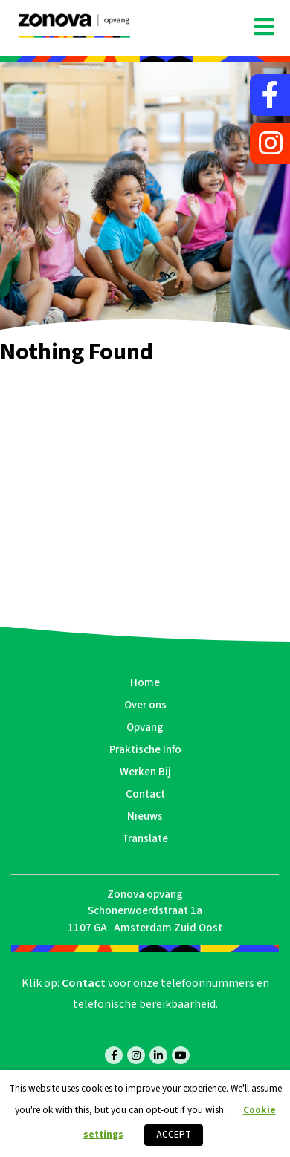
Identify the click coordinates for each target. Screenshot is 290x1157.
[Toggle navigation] (264, 27)
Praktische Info (145, 749)
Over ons (145, 705)
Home (145, 683)
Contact (145, 794)
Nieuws (145, 816)
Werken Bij (145, 772)
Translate (145, 839)
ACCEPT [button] (173, 1134)
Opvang (145, 727)
